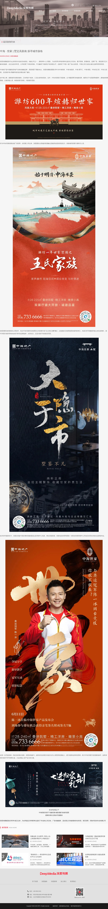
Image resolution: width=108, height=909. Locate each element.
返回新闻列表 (9, 42)
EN (100, 5)
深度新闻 (54, 881)
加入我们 (63, 881)
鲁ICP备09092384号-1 (76, 906)
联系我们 (73, 881)
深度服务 (44, 881)
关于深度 (35, 881)
